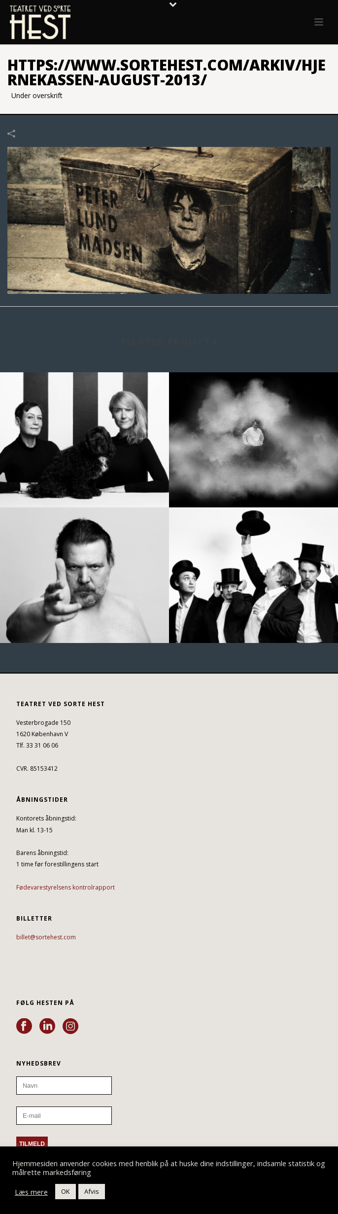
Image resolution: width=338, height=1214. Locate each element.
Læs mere (31, 1191)
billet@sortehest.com (46, 937)
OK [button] (65, 1191)
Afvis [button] (91, 1191)
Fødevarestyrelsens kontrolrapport (65, 887)
